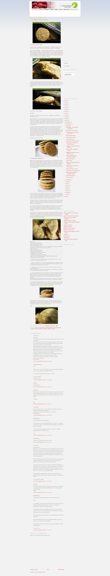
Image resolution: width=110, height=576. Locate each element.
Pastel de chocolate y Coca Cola (72, 168)
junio (67, 185)
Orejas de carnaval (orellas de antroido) (71, 215)
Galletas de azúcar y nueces (40, 19)
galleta (32, 328)
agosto (67, 181)
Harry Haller (35, 418)
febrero (67, 192)
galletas (36, 328)
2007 (66, 120)
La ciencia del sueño (38, 161)
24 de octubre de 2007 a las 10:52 (42, 492)
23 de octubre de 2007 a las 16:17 (42, 403)
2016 (66, 104)
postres (49, 328)
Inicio (48, 569)
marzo (67, 190)
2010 (66, 115)
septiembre (68, 179)
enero (67, 194)
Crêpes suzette (66, 237)
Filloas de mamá (67, 235)
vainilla (53, 328)
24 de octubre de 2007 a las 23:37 (42, 530)
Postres (56, 9)
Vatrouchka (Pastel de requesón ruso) (73, 170)
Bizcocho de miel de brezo (71, 135)
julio (67, 183)
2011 (66, 113)
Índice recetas (66, 9)
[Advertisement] (46, 14)
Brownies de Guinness (70, 158)
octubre (67, 125)
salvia (34, 484)
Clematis (34, 390)
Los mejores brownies (70, 139)
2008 (66, 118)
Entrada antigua (61, 569)
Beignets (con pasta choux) (69, 229)
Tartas (61, 9)
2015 (66, 105)
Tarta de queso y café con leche (71, 130)
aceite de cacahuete (40, 327)
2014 (66, 107)
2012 (66, 111)
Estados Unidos (57, 327)
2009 (66, 116)
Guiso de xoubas (69, 160)
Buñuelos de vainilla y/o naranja (70, 220)
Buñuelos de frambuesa (68, 225)
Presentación (46, 9)
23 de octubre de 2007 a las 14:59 (42, 379)
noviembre (68, 123)
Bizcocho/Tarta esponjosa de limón (72, 140)
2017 (66, 102)
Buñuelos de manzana (68, 226)
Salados (52, 9)
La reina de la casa (36, 364)
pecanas (45, 328)
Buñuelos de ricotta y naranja (69, 228)
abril (67, 188)
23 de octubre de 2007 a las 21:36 (42, 435)
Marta (34, 383)
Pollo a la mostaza (69, 177)
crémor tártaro (49, 327)
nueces (40, 328)
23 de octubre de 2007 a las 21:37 (42, 442)
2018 (66, 100)
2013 (66, 109)
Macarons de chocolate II (70, 175)
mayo (67, 187)
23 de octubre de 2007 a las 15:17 (42, 386)
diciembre (68, 122)
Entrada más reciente (34, 569)
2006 (66, 196)
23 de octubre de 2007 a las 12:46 (42, 361)
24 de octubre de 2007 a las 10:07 (42, 481)
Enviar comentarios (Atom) (40, 572)
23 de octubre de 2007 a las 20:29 (42, 415)
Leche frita (66, 234)
